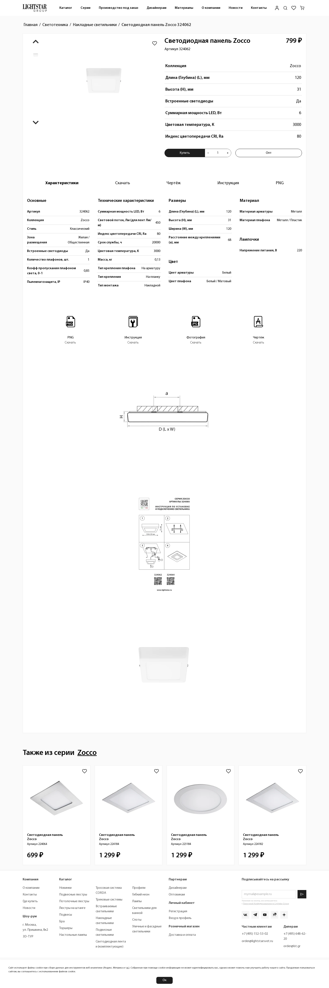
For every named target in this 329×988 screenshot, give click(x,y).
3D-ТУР (28, 936)
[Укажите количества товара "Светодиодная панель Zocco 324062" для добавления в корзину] (218, 153)
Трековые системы (109, 899)
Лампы (137, 901)
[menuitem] (65, 8)
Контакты (259, 8)
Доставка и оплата (182, 935)
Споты (136, 919)
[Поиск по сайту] (285, 8)
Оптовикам (177, 894)
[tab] (62, 183)
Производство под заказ (118, 8)
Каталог (65, 8)
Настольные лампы (73, 935)
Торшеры (65, 928)
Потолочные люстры (74, 901)
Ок (164, 980)
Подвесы (65, 914)
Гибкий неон (140, 894)
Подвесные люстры (73, 894)
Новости (236, 8)
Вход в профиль (180, 918)
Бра (62, 921)
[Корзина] (302, 8)
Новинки (65, 888)
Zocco (295, 66)
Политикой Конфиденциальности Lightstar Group (266, 904)
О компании (211, 8)
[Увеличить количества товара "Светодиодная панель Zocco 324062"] (227, 153)
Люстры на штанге (72, 908)
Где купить (30, 901)
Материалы (184, 8)
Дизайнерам (156, 8)
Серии (85, 8)
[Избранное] (294, 8)
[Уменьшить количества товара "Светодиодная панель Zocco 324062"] (208, 153)
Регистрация (178, 911)
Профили (138, 888)
